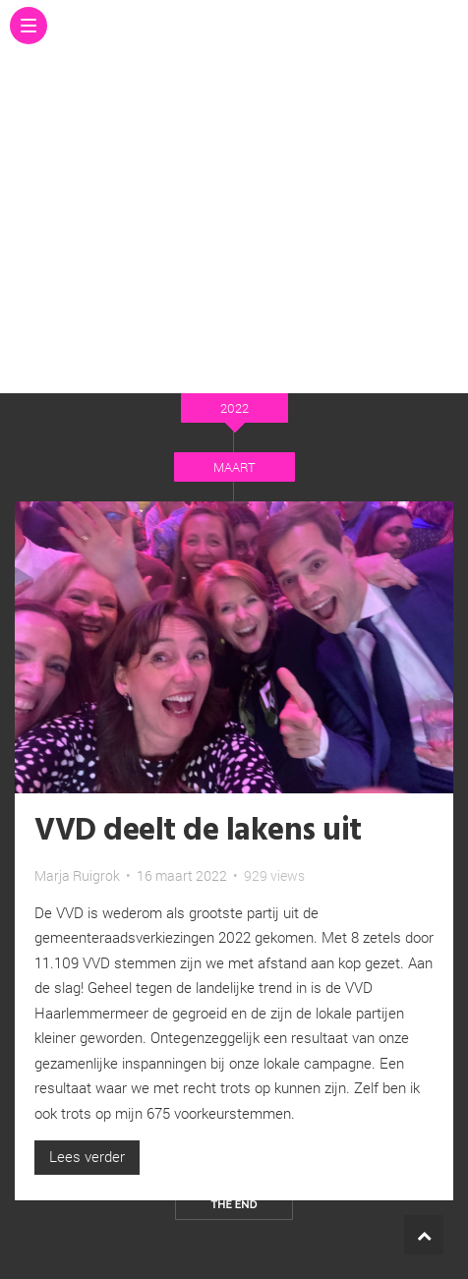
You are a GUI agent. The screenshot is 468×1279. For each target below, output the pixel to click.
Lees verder (87, 1156)
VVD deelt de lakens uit (198, 831)
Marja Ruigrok (77, 875)
